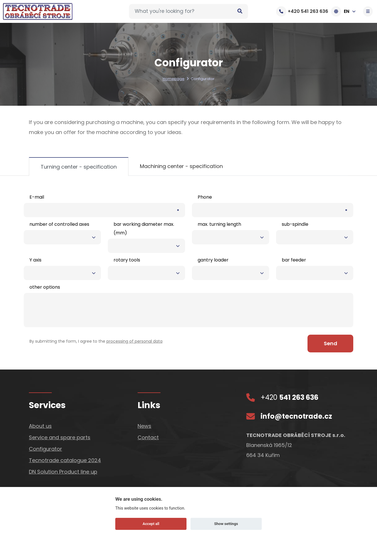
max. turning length (219, 224)
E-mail (36, 197)
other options (44, 287)
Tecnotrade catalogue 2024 (65, 460)
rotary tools (127, 260)
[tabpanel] (188, 272)
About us (40, 425)
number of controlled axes (59, 224)
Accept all (151, 524)
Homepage (173, 79)
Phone (205, 197)
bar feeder (294, 260)
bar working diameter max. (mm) (144, 228)
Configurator (45, 448)
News (144, 425)
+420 (289, 397)
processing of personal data (134, 341)
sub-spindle (295, 224)
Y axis (35, 260)
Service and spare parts (59, 437)
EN (345, 11)
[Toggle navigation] (368, 11)
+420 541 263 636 (302, 11)
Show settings (226, 524)
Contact (148, 437)
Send (330, 343)
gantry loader (213, 260)
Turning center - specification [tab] (79, 166)
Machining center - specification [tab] (181, 166)
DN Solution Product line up (63, 471)
